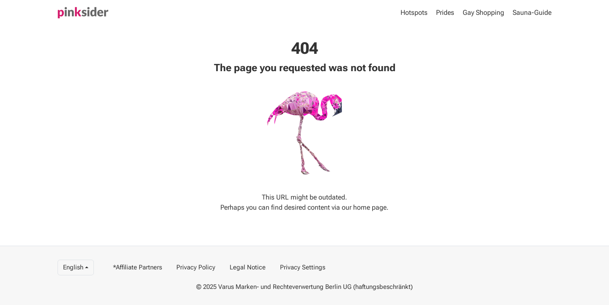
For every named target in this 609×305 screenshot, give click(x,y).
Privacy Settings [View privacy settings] (302, 267)
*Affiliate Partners (137, 267)
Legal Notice (248, 267)
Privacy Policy (195, 267)
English (73, 267)
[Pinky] (83, 12)
